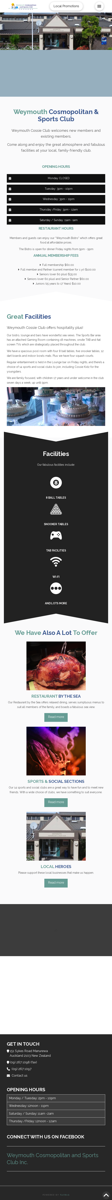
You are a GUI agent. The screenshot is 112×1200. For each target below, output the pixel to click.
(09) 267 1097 (22, 1069)
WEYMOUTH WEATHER (56, 73)
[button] (99, 6)
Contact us (19, 1075)
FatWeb (65, 1195)
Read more (56, 717)
